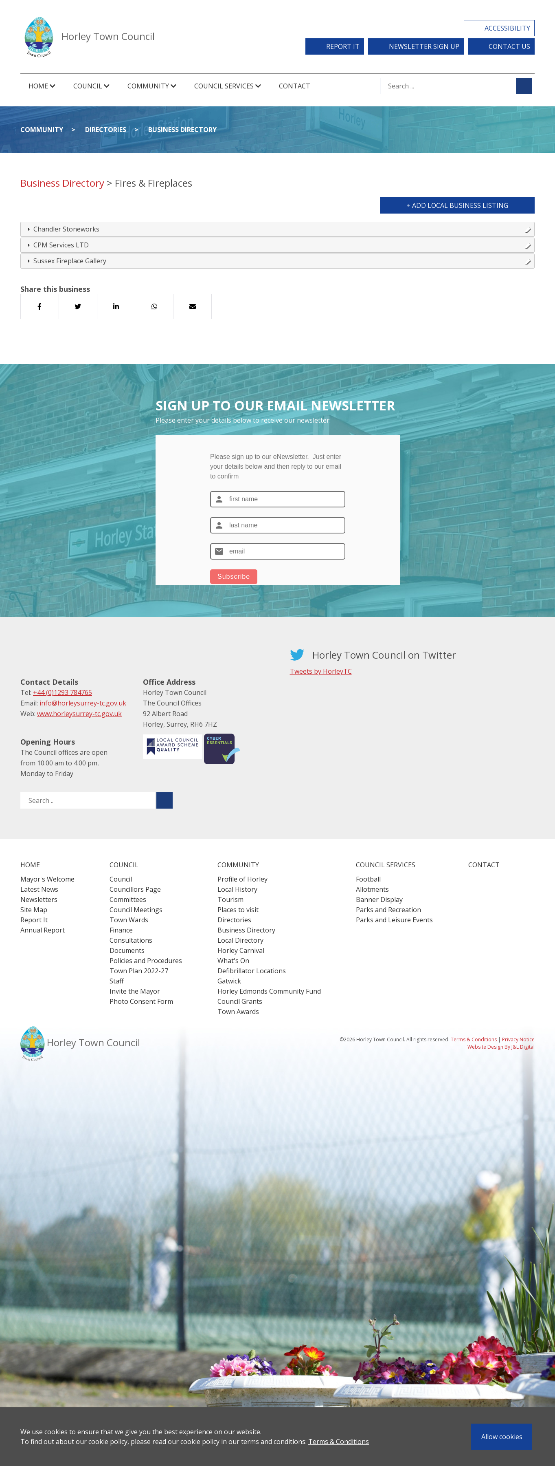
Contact (294, 86)
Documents (127, 950)
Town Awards (238, 1011)
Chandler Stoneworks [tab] (278, 229)
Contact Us (509, 46)
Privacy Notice (518, 1039)
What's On (233, 960)
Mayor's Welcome (47, 879)
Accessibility (507, 28)
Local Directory (240, 940)
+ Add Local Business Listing (457, 205)
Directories (105, 129)
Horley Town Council (108, 36)
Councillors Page (135, 889)
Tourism (230, 899)
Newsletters (38, 899)
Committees (128, 899)
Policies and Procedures (146, 960)
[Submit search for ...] (524, 86)
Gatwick (229, 981)
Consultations (131, 940)
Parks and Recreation (388, 909)
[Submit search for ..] (164, 800)
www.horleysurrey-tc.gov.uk (79, 713)
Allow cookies (501, 1436)
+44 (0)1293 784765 (62, 692)
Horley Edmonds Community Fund (269, 991)
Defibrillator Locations (251, 970)
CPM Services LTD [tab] (278, 244)
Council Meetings (136, 909)
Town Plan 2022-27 (139, 970)
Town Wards (129, 919)
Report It (343, 46)
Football (368, 879)
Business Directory (182, 129)
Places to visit (238, 909)
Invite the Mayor (135, 991)
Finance (121, 930)
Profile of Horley (242, 879)
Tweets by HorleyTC (321, 671)
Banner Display (379, 899)
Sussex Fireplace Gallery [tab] (278, 260)
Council (121, 879)
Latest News (39, 889)
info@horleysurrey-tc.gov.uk (82, 703)
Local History (237, 889)
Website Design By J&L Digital (501, 1046)
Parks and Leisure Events (394, 919)
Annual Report (42, 930)
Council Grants (239, 1001)
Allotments (372, 889)
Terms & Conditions (338, 1441)
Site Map (33, 909)
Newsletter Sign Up (424, 46)
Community (41, 129)
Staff (117, 981)
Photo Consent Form (141, 1001)
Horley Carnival (240, 950)
